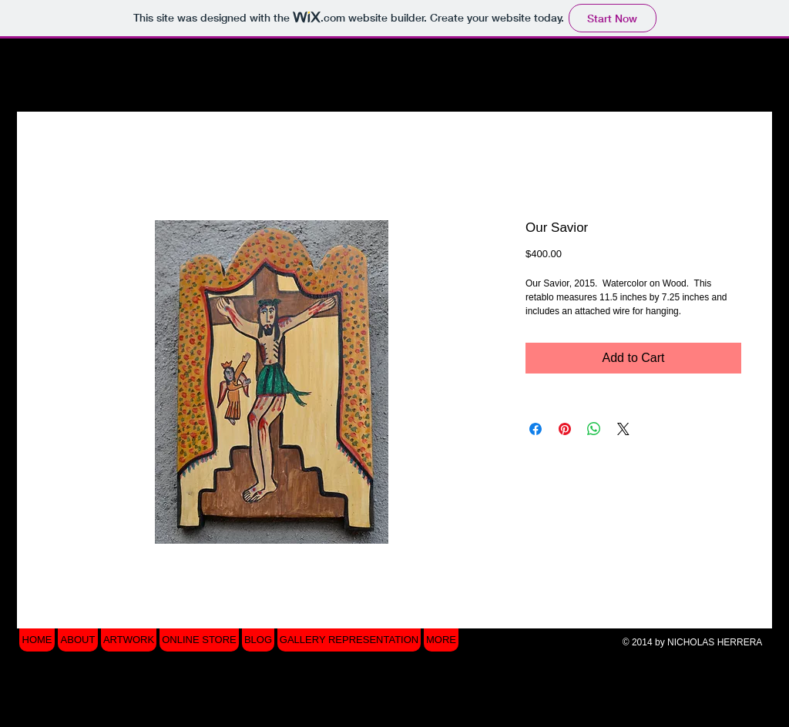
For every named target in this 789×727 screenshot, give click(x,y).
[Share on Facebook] (535, 429)
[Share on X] (623, 429)
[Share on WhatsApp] (594, 429)
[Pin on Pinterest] (565, 429)
